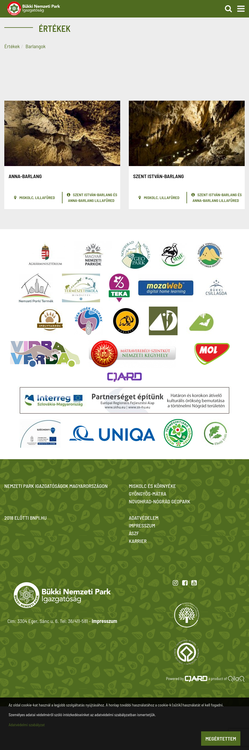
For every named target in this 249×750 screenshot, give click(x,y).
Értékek (12, 46)
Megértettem (220, 738)
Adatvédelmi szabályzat (27, 724)
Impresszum (104, 621)
